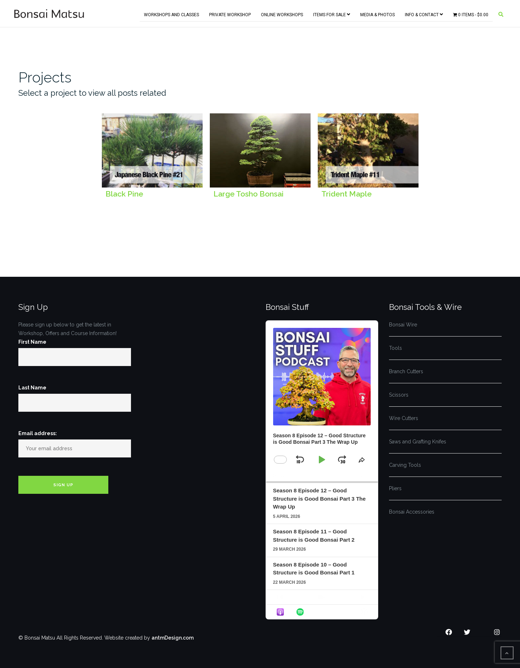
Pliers (395, 488)
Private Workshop (230, 13)
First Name (32, 342)
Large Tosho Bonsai (248, 193)
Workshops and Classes (171, 13)
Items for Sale (331, 13)
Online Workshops (282, 13)
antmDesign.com (173, 638)
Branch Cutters (406, 371)
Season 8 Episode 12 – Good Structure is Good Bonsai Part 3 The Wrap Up (319, 498)
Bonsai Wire (403, 325)
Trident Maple (346, 193)
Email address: (37, 433)
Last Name (32, 388)
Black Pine (124, 193)
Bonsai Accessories (411, 512)
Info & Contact (424, 13)
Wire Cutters (403, 418)
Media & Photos (377, 13)
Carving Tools (405, 465)
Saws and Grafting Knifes (417, 441)
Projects (45, 77)
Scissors (398, 395)
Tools (395, 348)
